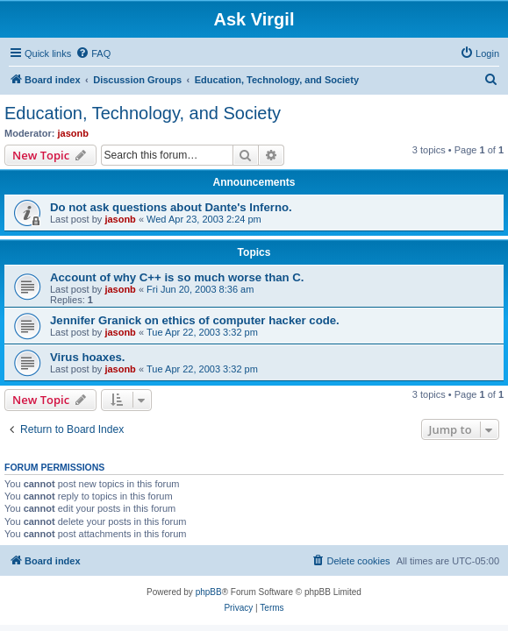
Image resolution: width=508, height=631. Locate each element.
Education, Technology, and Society (142, 113)
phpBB (209, 592)
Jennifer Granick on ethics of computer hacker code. (195, 320)
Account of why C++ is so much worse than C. (177, 277)
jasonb (73, 133)
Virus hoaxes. (87, 357)
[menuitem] (93, 53)
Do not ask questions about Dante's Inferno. (171, 207)
